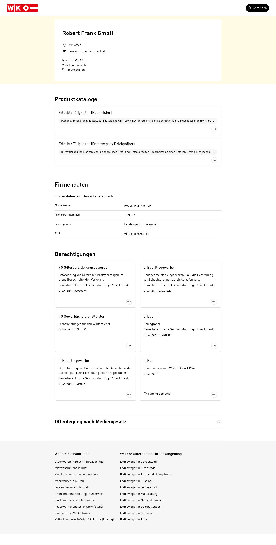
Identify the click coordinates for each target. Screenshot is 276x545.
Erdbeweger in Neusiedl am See (141, 458)
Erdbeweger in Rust (133, 478)
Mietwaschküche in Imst (71, 426)
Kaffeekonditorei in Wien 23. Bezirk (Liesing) (84, 478)
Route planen (73, 70)
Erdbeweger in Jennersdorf (138, 445)
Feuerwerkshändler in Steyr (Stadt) (79, 465)
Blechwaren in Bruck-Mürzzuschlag (79, 420)
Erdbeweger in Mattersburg (139, 452)
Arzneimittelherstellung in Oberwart (79, 452)
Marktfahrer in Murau (69, 439)
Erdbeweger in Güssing (136, 439)
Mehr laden (138, 357)
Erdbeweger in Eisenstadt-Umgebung (145, 433)
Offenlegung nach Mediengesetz (90, 380)
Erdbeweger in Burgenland (138, 420)
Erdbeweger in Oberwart (136, 471)
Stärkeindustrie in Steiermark (74, 458)
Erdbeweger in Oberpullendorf (140, 465)
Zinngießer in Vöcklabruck (72, 471)
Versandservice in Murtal (71, 445)
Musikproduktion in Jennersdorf (76, 433)
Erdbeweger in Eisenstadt (137, 426)
